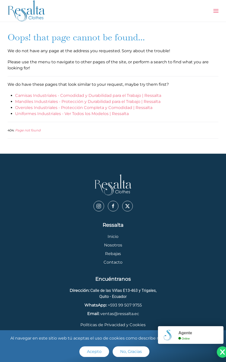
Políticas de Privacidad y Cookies (113, 324)
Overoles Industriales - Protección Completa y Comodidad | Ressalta (83, 107)
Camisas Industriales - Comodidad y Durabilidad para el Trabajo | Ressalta (88, 95)
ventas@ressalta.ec (119, 313)
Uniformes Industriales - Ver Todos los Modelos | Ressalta (72, 113)
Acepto (94, 351)
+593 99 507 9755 (125, 305)
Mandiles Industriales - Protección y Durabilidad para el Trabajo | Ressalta (87, 101)
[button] (215, 11)
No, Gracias (131, 351)
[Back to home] (26, 11)
